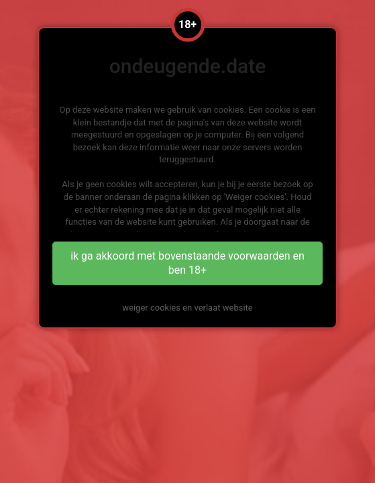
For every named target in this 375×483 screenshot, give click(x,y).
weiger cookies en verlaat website (187, 308)
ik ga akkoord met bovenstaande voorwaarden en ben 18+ (187, 263)
